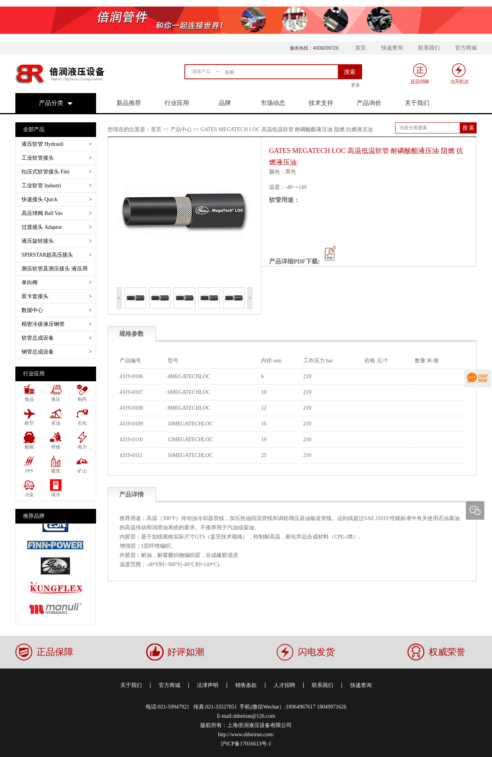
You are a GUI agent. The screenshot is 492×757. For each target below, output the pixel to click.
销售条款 (246, 685)
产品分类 (51, 103)
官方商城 (466, 48)
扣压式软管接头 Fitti (57, 171)
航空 (29, 423)
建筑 (55, 471)
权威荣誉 (447, 652)
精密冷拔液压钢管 (57, 324)
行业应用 (177, 103)
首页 (360, 48)
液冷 (55, 494)
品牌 (225, 103)
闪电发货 (316, 652)
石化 (82, 423)
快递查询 (392, 48)
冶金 (29, 494)
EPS (29, 471)
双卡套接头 (57, 296)
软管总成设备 (57, 338)
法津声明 (207, 685)
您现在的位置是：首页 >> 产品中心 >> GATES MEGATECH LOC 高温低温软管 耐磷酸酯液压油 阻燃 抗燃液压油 (240, 129)
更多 (355, 85)
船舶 (29, 447)
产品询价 (369, 103)
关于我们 (417, 103)
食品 (29, 399)
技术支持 (321, 103)
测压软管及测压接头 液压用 (57, 270)
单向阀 (57, 282)
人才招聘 (284, 685)
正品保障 (55, 652)
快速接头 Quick (57, 199)
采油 (55, 423)
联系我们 (429, 48)
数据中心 (57, 310)
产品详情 (131, 494)
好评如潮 (185, 652)
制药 (82, 399)
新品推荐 (128, 103)
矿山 (82, 471)
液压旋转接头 (57, 241)
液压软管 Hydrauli (57, 144)
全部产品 (34, 129)
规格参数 (131, 333)
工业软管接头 (57, 158)
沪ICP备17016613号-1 (246, 744)
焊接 (55, 447)
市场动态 (273, 103)
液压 (55, 399)
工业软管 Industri (57, 185)
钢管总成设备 (57, 351)
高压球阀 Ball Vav (57, 213)
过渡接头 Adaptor (57, 227)
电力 (82, 447)
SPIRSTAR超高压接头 (57, 255)
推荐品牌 (34, 516)
